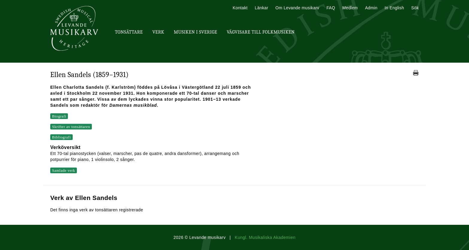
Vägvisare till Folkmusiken (261, 32)
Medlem (350, 7)
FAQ (330, 7)
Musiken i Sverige (195, 32)
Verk (158, 32)
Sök (415, 7)
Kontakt (240, 7)
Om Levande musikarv (297, 7)
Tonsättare (129, 32)
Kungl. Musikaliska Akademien (265, 237)
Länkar (261, 7)
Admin (371, 7)
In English (394, 7)
